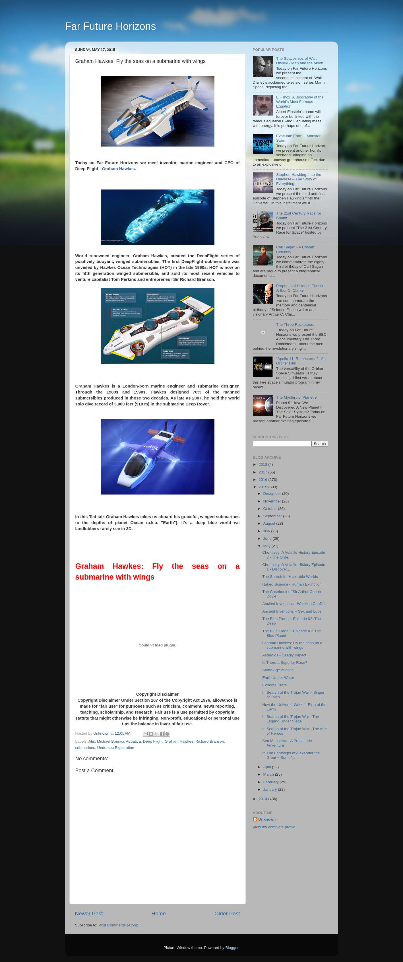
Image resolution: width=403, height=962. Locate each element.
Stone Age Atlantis (278, 670)
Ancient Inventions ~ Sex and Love (291, 611)
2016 (263, 479)
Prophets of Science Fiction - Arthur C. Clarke (300, 288)
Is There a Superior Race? (284, 662)
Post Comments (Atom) (118, 925)
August (269, 523)
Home (159, 913)
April (267, 767)
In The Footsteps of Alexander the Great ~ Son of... (291, 755)
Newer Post (89, 913)
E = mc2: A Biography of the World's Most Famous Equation (300, 101)
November (272, 501)
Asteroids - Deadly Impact (284, 655)
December (272, 493)
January (270, 789)
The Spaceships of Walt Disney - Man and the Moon (299, 60)
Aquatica (133, 741)
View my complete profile (274, 827)
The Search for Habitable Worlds (290, 576)
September (273, 516)
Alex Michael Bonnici (106, 741)
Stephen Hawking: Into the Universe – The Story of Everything (298, 179)
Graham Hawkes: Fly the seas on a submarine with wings (292, 645)
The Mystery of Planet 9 (296, 397)
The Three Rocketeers (295, 324)
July (267, 531)
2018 (263, 464)
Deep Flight (152, 741)
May (267, 546)
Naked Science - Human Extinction (292, 584)
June (268, 538)
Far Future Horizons (110, 26)
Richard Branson (209, 741)
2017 (263, 472)
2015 (263, 487)
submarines (85, 747)
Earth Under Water (278, 677)
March (269, 774)
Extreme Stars (274, 685)
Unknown (267, 819)
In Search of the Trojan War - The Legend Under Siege (290, 718)
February (271, 782)
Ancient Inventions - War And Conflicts (294, 603)
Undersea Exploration (115, 747)
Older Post (227, 913)
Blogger (232, 947)
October (270, 508)
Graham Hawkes (118, 168)
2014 (263, 799)
